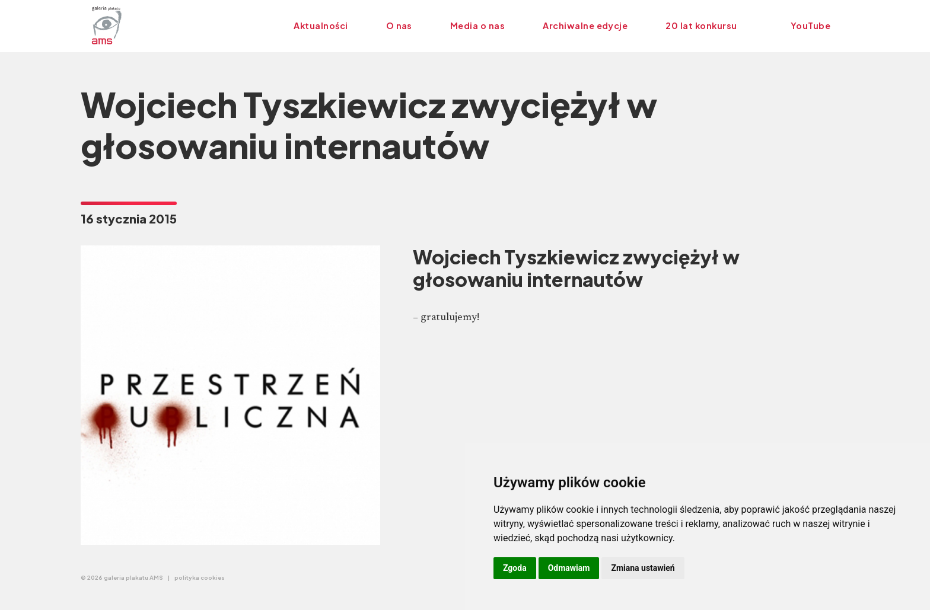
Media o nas (477, 25)
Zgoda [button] (515, 568)
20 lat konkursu (701, 25)
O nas (399, 25)
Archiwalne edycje (585, 25)
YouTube (810, 25)
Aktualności (321, 25)
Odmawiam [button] (569, 568)
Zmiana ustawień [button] (642, 568)
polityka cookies (199, 577)
